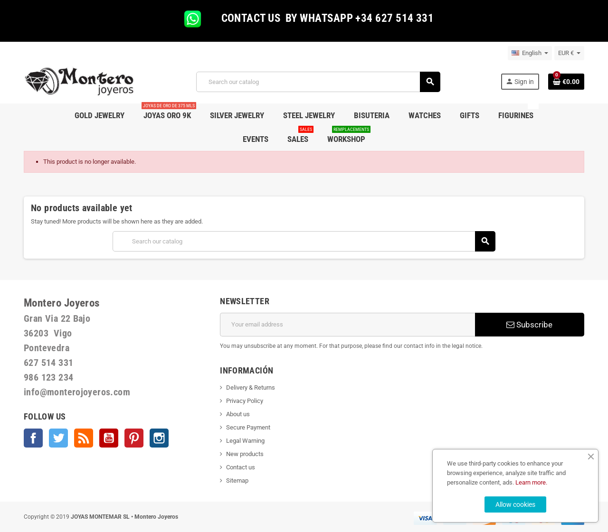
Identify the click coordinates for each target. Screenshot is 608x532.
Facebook (33, 438)
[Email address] (347, 324)
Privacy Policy (244, 400)
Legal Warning (245, 440)
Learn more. (531, 482)
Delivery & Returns (250, 387)
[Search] (318, 82)
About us (238, 414)
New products (245, 453)
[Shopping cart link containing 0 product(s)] (566, 82)
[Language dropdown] (530, 53)
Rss (83, 438)
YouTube (108, 438)
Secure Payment (248, 427)
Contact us (240, 467)
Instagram (159, 438)
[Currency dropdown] (569, 53)
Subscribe (529, 324)
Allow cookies (515, 504)
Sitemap (237, 480)
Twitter (58, 438)
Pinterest (133, 438)
